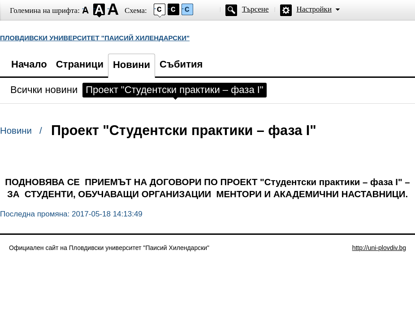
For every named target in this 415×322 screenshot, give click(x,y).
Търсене (255, 9)
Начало (29, 64)
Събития (181, 64)
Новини (131, 64)
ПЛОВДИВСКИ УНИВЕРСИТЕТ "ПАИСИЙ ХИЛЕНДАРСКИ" (95, 38)
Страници (80, 64)
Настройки (314, 9)
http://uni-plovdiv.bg (379, 247)
